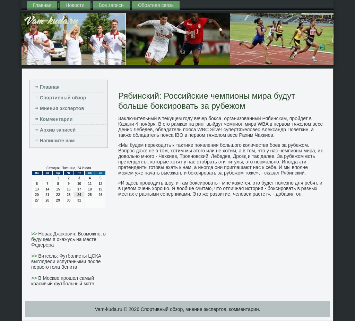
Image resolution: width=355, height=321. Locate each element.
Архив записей (58, 130)
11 (90, 184)
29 (58, 200)
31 (79, 200)
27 (37, 200)
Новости (75, 5)
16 (68, 189)
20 (37, 195)
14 (47, 189)
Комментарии (56, 119)
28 (47, 200)
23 (68, 195)
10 (79, 184)
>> (34, 234)
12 (100, 184)
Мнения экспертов (62, 108)
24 (79, 195)
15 (58, 189)
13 (37, 189)
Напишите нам (57, 140)
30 (68, 200)
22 (58, 195)
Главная (42, 5)
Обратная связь (156, 5)
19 (100, 189)
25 (90, 195)
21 (47, 195)
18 (90, 189)
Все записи (111, 5)
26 (100, 195)
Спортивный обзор (63, 97)
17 (79, 189)
